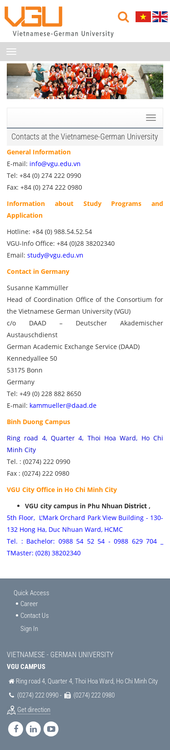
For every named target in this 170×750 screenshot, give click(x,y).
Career (29, 604)
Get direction (33, 710)
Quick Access (31, 593)
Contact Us (34, 615)
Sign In (29, 629)
